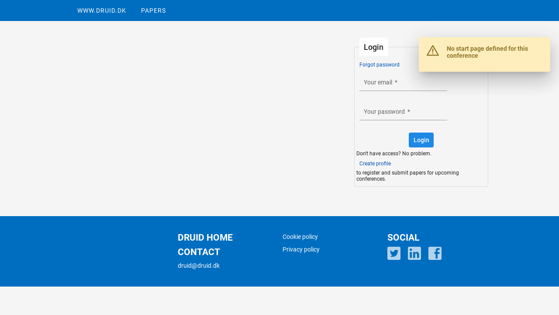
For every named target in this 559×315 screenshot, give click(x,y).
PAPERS (153, 10)
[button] (421, 140)
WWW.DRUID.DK (101, 10)
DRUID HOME (205, 237)
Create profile (375, 164)
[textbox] (403, 82)
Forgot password (379, 65)
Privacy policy (301, 249)
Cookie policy (300, 236)
